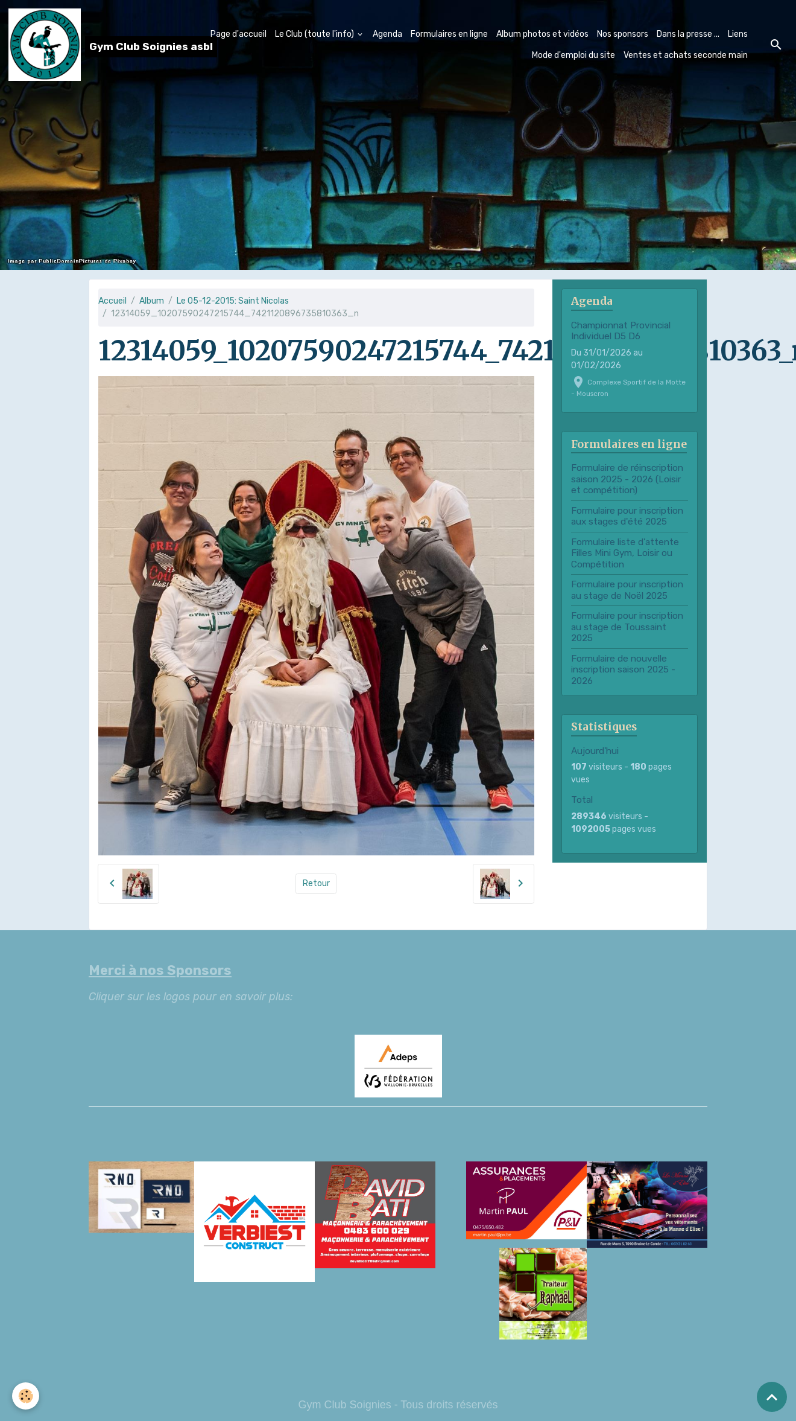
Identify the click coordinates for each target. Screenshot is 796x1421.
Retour (316, 883)
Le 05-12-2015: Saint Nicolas (233, 301)
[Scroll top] (772, 1397)
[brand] (87, 44)
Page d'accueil (238, 34)
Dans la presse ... (688, 34)
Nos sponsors (622, 34)
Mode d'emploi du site (573, 55)
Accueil (112, 301)
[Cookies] (25, 1396)
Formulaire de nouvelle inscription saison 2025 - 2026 (623, 669)
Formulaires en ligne (449, 34)
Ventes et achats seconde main (686, 55)
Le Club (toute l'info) (315, 34)
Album (151, 301)
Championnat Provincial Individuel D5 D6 (621, 331)
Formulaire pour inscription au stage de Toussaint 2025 (627, 626)
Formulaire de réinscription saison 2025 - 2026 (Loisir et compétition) (627, 479)
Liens (738, 34)
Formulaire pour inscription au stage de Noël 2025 (627, 590)
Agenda (387, 34)
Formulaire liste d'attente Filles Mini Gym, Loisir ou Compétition (625, 553)
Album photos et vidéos (542, 34)
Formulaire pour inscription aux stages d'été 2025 (627, 516)
